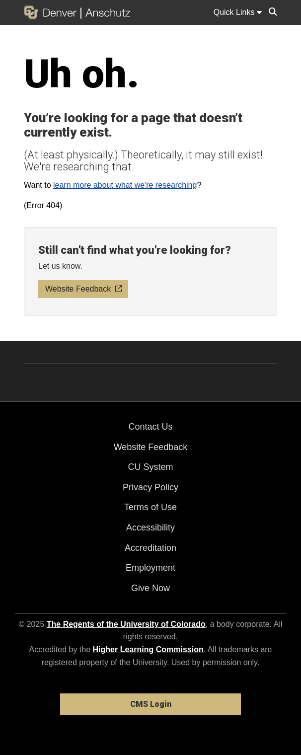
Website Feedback (151, 447)
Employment (150, 568)
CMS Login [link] (150, 704)
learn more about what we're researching (125, 185)
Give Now (150, 588)
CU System (150, 467)
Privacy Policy (150, 487)
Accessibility (150, 527)
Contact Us (150, 427)
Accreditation (150, 548)
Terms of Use (150, 507)
